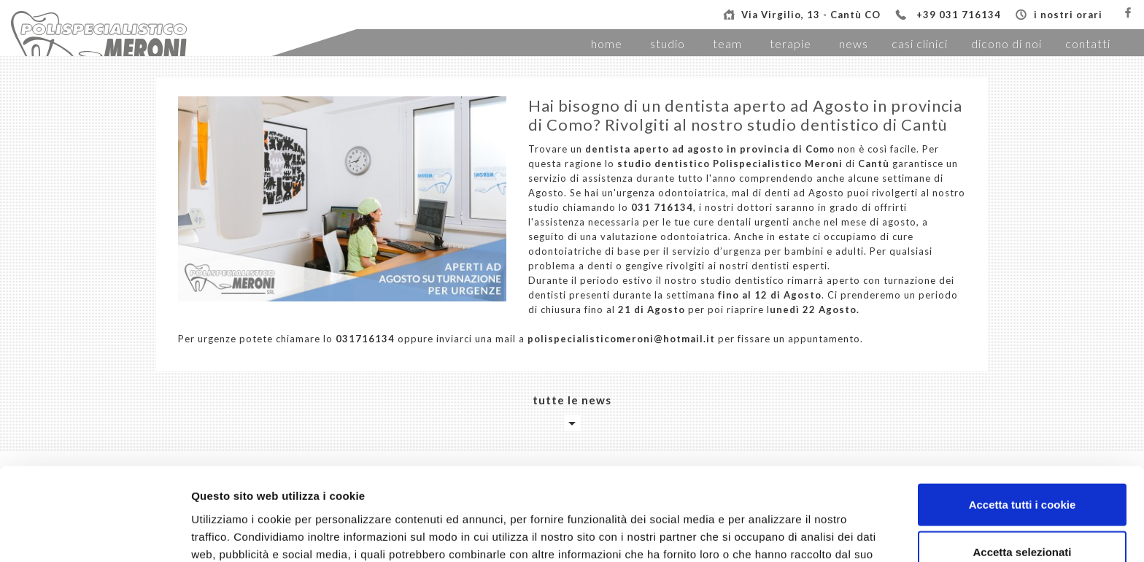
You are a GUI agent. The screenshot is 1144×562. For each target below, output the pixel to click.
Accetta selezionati (1022, 467)
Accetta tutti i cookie (1022, 418)
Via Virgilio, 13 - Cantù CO (811, 14)
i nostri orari (1068, 14)
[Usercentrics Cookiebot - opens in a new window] (94, 533)
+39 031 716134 (958, 14)
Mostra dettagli (767, 533)
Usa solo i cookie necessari (1022, 514)
